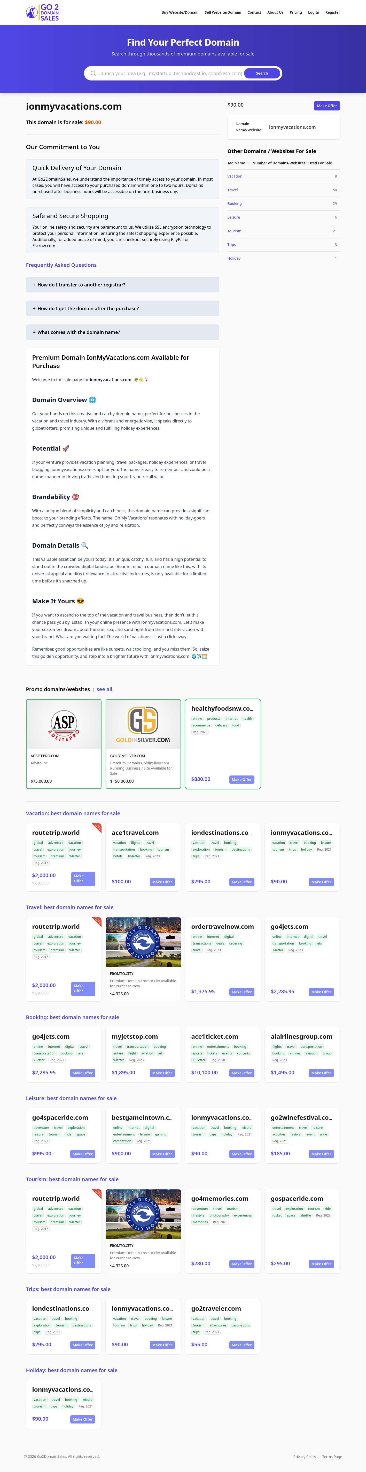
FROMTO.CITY (122, 973)
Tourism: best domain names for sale (72, 1179)
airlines (295, 1053)
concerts (243, 1053)
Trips (232, 244)
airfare (118, 1053)
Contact (254, 12)
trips (196, 856)
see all (104, 689)
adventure (55, 843)
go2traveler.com (216, 1308)
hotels (117, 856)
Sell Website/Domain (223, 12)
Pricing (296, 12)
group (327, 1053)
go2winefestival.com (303, 1117)
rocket (277, 1215)
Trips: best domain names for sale (68, 1289)
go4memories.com (220, 1198)
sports (197, 1053)
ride (69, 1134)
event (311, 1134)
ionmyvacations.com (74, 106)
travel (38, 849)
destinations (241, 849)
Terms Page (332, 1456)
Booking (235, 203)
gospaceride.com (297, 1198)
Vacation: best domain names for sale (73, 813)
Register (332, 12)
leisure (326, 843)
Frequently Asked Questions (61, 264)
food (235, 725)
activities (279, 1134)
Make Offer (327, 105)
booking (146, 849)
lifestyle (199, 1215)
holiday (306, 849)
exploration (55, 849)
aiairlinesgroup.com (302, 1036)
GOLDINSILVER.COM (127, 755)
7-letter (277, 950)
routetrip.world (56, 832)
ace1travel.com (135, 832)
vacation (74, 843)
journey (75, 849)
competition (122, 1141)
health (247, 718)
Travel (233, 189)
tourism (39, 856)
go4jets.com (289, 926)
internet (231, 718)
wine (323, 1134)
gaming (161, 1134)
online (197, 718)
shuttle (306, 1215)
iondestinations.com (223, 832)
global (38, 843)
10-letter (134, 856)
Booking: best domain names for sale (72, 1017)
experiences (243, 1215)
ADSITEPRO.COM (45, 755)
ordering (235, 943)
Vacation (235, 176)
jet (160, 1053)
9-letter (74, 856)
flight (132, 1053)
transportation (124, 849)
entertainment (218, 1046)
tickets (212, 1053)
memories (200, 1222)
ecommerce (201, 725)
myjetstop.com (135, 1036)
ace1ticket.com (214, 1036)
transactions (202, 943)
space (81, 1134)
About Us (275, 12)
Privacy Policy (304, 1456)
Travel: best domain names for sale (70, 907)
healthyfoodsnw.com (223, 708)
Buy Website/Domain (180, 12)
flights (135, 843)
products (213, 718)
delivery (221, 725)
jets (319, 943)
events (227, 1053)
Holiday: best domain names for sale (72, 1370)
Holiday (234, 258)
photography (219, 1215)
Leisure (234, 217)
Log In (313, 12)
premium (57, 856)
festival (296, 1134)
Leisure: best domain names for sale (71, 1098)
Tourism (235, 230)
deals (220, 943)
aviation (147, 1053)
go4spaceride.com (60, 1117)
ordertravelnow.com (222, 926)
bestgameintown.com (145, 1117)
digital (229, 936)
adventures (217, 1325)
